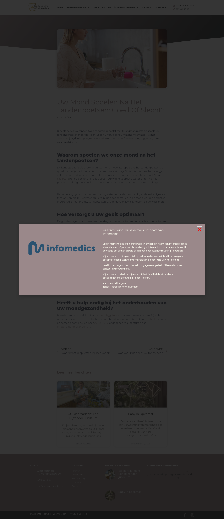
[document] (112, 259)
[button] (199, 229)
